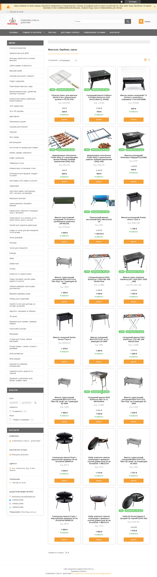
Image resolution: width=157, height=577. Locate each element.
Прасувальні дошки (18, 122)
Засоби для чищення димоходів (23, 225)
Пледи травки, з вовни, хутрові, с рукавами (23, 347)
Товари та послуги (31, 32)
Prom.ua (91, 569)
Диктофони (14, 116)
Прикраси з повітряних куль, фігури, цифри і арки (21, 379)
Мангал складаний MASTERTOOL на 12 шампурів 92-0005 (99, 339)
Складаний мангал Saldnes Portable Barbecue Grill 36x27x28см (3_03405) (99, 97)
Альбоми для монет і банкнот (22, 76)
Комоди (13, 253)
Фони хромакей (16, 238)
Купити (64, 119)
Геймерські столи (17, 163)
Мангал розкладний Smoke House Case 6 (133, 218)
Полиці (12, 269)
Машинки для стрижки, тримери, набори (23, 323)
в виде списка (149, 60)
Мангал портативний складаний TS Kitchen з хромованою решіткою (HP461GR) (64, 220)
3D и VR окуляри (16, 111)
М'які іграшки (15, 359)
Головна (13, 32)
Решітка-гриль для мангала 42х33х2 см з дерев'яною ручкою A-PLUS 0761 (64, 97)
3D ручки (13, 316)
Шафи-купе (14, 264)
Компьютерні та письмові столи (23, 168)
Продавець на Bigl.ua (78, 571)
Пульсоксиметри (16, 354)
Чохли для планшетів (18, 248)
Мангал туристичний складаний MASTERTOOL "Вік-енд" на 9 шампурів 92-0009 (134, 400)
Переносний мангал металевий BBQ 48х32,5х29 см (99, 219)
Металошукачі (15, 142)
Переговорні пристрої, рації (21, 86)
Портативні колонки (18, 329)
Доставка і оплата (70, 32)
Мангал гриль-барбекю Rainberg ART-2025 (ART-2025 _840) (133, 279)
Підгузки (13, 132)
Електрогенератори (18, 48)
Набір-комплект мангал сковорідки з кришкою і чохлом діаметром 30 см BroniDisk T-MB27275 (99, 460)
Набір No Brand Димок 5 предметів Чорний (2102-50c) (133, 517)
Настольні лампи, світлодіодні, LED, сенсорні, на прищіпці (22, 192)
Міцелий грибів (16, 71)
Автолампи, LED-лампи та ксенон (23, 181)
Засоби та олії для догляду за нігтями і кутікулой (22, 305)
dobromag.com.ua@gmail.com (23, 496)
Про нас (52, 32)
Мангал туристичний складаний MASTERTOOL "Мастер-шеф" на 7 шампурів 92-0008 (64, 400)
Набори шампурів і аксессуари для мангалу (22, 287)
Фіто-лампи (14, 137)
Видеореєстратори (18, 198)
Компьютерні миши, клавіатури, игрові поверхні (23, 100)
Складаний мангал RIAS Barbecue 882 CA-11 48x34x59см (99, 399)
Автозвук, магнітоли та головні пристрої (22, 59)
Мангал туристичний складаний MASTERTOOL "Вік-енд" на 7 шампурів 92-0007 (64, 280)
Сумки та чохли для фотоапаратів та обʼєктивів (24, 231)
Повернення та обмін (94, 32)
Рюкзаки (13, 243)
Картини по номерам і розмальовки (19, 365)
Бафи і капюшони (17, 158)
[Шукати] (128, 21)
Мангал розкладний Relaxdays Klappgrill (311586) (134, 156)
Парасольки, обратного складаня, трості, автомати (24, 212)
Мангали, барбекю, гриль (20, 294)
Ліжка (12, 258)
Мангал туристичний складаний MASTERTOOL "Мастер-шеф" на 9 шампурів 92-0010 (133, 460)
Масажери (14, 334)
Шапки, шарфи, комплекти (20, 153)
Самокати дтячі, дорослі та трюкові (21, 372)
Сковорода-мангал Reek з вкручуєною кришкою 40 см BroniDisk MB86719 (64, 459)
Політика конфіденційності (101, 573)
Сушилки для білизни (19, 127)
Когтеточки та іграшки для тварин (24, 148)
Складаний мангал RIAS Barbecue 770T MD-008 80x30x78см (134, 339)
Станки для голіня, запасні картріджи (21, 340)
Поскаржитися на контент (82, 573)
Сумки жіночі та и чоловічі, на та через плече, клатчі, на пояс (23, 219)
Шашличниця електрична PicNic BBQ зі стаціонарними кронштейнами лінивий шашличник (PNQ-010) (64, 158)
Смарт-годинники (17, 81)
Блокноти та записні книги (20, 274)
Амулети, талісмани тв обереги (23, 311)
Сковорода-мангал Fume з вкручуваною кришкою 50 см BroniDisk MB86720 (64, 518)
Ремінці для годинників (19, 299)
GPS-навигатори (16, 106)
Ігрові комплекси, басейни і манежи (21, 205)
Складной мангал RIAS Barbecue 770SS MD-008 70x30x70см (99, 279)
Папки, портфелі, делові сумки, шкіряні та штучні (23, 280)
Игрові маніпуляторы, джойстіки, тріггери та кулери (23, 93)
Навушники (14, 186)
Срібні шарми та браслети (20, 66)
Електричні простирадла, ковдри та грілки (23, 174)
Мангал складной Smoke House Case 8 (64, 338)
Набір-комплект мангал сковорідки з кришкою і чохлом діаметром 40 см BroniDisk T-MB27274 (99, 519)
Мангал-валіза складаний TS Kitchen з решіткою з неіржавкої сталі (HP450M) (133, 97)
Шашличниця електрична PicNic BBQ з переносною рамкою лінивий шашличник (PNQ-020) (99, 158)
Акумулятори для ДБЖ (19, 53)
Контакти (114, 32)
